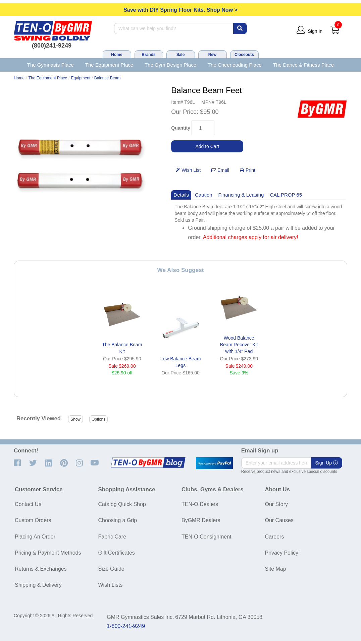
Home (116, 54)
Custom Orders (33, 520)
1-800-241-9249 (126, 626)
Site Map (275, 569)
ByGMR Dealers (201, 520)
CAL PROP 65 (286, 195)
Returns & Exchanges (41, 569)
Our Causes (279, 520)
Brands (148, 54)
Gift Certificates (116, 553)
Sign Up (326, 463)
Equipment (81, 78)
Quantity (180, 128)
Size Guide (111, 569)
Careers (274, 537)
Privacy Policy (282, 553)
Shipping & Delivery (38, 585)
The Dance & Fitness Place (303, 65)
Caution (203, 195)
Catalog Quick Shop (122, 504)
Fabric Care (112, 537)
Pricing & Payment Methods (48, 553)
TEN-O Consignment (206, 537)
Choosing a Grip (117, 520)
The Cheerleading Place (235, 65)
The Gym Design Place (170, 65)
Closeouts (244, 54)
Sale (180, 54)
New (212, 54)
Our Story (276, 504)
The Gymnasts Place (50, 65)
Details (181, 195)
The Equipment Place (109, 65)
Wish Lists (110, 585)
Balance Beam (107, 78)
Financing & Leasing (241, 195)
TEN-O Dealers (200, 504)
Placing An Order (35, 537)
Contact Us (28, 504)
